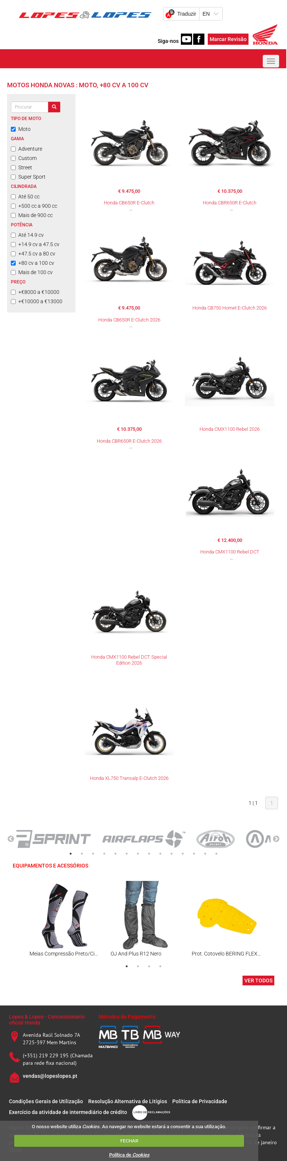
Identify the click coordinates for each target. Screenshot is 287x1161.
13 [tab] (205, 853)
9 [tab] (160, 853)
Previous (11, 839)
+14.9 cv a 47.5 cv (35, 244)
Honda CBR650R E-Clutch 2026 (129, 441)
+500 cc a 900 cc (34, 206)
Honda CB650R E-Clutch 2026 (129, 320)
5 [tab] (115, 853)
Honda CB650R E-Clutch (129, 202)
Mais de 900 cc (32, 215)
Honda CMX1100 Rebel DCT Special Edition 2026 (129, 660)
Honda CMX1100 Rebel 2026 (230, 429)
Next (276, 839)
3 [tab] (93, 853)
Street (21, 167)
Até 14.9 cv (27, 235)
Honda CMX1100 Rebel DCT (229, 552)
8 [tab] (149, 853)
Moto (21, 129)
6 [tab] (126, 853)
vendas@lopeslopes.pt (50, 1076)
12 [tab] (194, 853)
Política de (129, 1155)
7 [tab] (138, 853)
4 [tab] (104, 853)
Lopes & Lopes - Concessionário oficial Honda (47, 1019)
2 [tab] (82, 853)
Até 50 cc (25, 197)
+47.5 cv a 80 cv (33, 254)
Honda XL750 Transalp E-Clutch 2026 (129, 778)
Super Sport (28, 177)
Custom (24, 158)
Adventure (26, 149)
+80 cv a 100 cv (32, 263)
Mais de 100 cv (32, 272)
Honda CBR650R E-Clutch (229, 202)
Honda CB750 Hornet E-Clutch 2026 (229, 308)
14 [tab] (216, 853)
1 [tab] (70, 853)
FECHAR (129, 1140)
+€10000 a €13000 (36, 301)
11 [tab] (182, 853)
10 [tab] (171, 853)
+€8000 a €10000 (35, 292)
